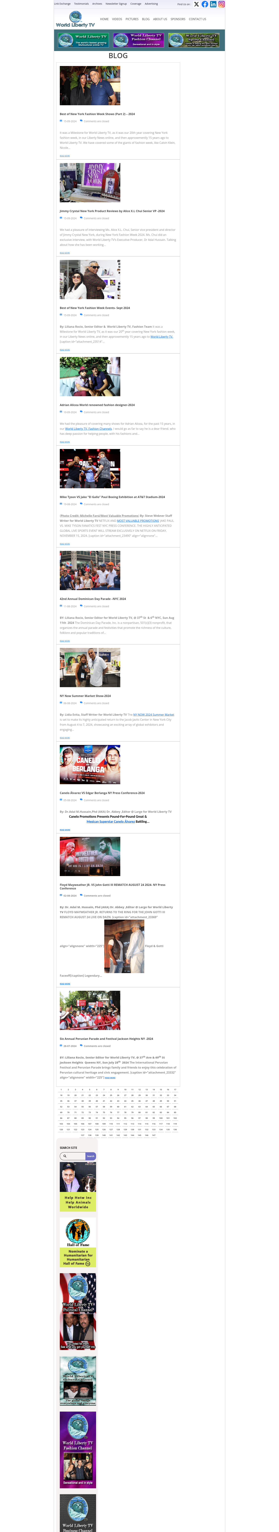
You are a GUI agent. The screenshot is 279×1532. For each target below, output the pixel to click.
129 (125, 1129)
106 (82, 1123)
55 (82, 1106)
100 (161, 1118)
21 (82, 1095)
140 (104, 1135)
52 (61, 1106)
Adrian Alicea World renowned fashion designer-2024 (97, 405)
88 (75, 1118)
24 (104, 1095)
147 (154, 1135)
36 (68, 1101)
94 (118, 1118)
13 (147, 1089)
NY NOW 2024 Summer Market (153, 715)
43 (118, 1101)
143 (125, 1135)
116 (154, 1123)
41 (104, 1101)
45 (132, 1101)
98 (147, 1118)
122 (75, 1129)
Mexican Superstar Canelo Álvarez (111, 822)
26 (118, 1095)
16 (168, 1089)
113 (132, 1123)
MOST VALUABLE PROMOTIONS (138, 521)
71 (75, 1112)
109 (104, 1123)
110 (111, 1123)
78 (125, 1112)
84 (168, 1112)
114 (139, 1123)
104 (68, 1123)
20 (75, 1095)
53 (68, 1106)
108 (97, 1123)
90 (90, 1118)
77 (118, 1112)
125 (97, 1129)
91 (97, 1118)
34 (175, 1095)
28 (132, 1095)
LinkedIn (213, 4)
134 (161, 1129)
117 (161, 1123)
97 (139, 1118)
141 (111, 1135)
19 (68, 1095)
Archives (97, 3)
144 (132, 1135)
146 (146, 1135)
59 (111, 1106)
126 (104, 1129)
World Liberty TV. (162, 337)
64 (147, 1106)
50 (168, 1101)
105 (75, 1123)
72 (82, 1112)
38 (82, 1101)
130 (132, 1129)
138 (89, 1135)
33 (168, 1095)
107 (89, 1123)
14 (154, 1089)
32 (161, 1095)
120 (61, 1129)
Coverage (135, 3)
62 (132, 1106)
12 (139, 1089)
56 (90, 1106)
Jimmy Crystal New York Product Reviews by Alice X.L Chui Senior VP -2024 (112, 211)
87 (68, 1118)
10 (125, 1089)
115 (146, 1123)
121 (68, 1129)
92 (104, 1118)
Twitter (196, 4)
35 (61, 1101)
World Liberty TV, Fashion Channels (88, 429)
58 (104, 1106)
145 (139, 1135)
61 (125, 1106)
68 (175, 1106)
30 (147, 1095)
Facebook (205, 4)
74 (97, 1112)
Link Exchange (62, 3)
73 (90, 1112)
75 (104, 1112)
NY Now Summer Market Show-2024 (85, 696)
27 (125, 1095)
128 (118, 1129)
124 (89, 1129)
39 (90, 1101)
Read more (65, 156)
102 (175, 1118)
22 (90, 1095)
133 (154, 1129)
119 (175, 1123)
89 (82, 1118)
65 (154, 1106)
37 (75, 1101)
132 (146, 1129)
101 (168, 1118)
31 (154, 1095)
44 (125, 1101)
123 (82, 1129)
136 (175, 1129)
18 (61, 1095)
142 (118, 1135)
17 (175, 1089)
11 (132, 1089)
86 (61, 1118)
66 (161, 1106)
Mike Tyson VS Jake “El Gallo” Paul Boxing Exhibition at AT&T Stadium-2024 (112, 497)
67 (168, 1106)
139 (97, 1135)
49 (161, 1101)
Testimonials (81, 3)
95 (125, 1118)
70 (68, 1112)
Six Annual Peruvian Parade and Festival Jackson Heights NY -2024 (106, 1039)
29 (139, 1095)
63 (139, 1106)
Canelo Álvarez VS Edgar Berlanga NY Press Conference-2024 (102, 793)
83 (161, 1112)
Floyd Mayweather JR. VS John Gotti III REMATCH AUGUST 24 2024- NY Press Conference (112, 886)
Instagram (221, 4)
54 (75, 1106)
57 (97, 1106)
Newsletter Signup (116, 3)
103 (61, 1123)
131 (139, 1129)
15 (161, 1089)
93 (111, 1118)
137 (82, 1135)
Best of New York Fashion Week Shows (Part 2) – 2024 (97, 114)
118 (168, 1123)
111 (118, 1123)
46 (139, 1101)
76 (111, 1112)
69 (61, 1112)
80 (139, 1112)
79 (132, 1112)
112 (125, 1123)
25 (111, 1095)
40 (97, 1101)
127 (111, 1129)
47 (147, 1101)
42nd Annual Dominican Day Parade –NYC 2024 (93, 599)
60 (118, 1106)
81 (147, 1112)
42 (111, 1101)
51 (175, 1101)
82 (154, 1112)
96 (132, 1118)
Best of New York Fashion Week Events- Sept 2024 (95, 308)
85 (175, 1112)
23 (97, 1095)
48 (154, 1101)
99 (154, 1118)
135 (168, 1129)
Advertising (151, 3)
